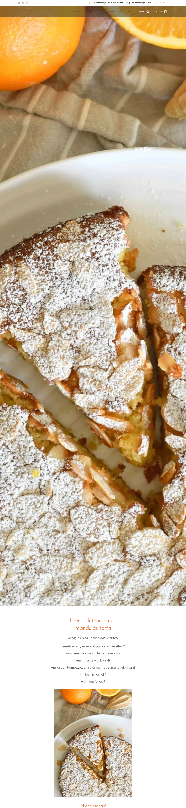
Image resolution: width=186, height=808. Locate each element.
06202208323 (162, 2)
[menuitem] (101, 11)
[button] (143, 11)
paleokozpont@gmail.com (140, 2)
